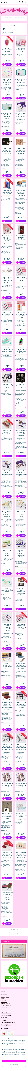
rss (22, 1068)
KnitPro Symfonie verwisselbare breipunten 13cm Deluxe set (21, 473)
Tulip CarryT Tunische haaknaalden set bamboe (7, 279)
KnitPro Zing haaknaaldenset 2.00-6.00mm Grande (7, 81)
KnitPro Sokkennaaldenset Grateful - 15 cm (7, 349)
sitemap (19, 1068)
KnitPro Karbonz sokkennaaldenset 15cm (7, 385)
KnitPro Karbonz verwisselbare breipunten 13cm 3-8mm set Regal (21, 747)
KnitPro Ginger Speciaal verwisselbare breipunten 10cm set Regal (7, 706)
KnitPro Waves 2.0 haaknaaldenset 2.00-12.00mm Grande (7, 115)
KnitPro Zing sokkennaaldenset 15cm (21, 278)
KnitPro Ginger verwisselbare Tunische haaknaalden (21, 193)
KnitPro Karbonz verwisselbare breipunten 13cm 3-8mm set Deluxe (7, 747)
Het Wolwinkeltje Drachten (8, 1061)
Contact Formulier (5, 1024)
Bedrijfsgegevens (5, 997)
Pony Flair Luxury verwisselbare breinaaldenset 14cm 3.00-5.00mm (7, 896)
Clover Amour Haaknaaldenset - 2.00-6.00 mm (7, 192)
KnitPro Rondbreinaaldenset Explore (7, 590)
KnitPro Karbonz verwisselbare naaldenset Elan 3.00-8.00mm (7, 855)
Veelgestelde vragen (5, 1003)
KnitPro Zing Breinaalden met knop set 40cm (7, 432)
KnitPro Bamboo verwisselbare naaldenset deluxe (7, 552)
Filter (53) (14, 25)
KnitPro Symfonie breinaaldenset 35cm (21, 785)
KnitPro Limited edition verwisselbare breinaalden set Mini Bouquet (21, 592)
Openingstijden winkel (6, 1025)
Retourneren (4, 1002)
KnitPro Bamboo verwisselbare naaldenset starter (21, 513)
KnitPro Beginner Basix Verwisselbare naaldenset (7, 513)
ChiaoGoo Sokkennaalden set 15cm (21, 385)
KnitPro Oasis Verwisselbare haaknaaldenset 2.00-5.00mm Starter (7, 152)
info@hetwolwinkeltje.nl (9, 1022)
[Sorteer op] (14, 29)
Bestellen (8, 64)
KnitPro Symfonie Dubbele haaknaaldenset (21, 114)
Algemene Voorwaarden (6, 1005)
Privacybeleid (4, 1007)
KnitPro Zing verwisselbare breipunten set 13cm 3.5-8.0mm (21, 626)
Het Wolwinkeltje (6, 1013)
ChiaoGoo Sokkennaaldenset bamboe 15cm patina (21, 350)
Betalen (2, 998)
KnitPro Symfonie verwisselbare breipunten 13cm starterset (21, 433)
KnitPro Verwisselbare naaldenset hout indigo (7, 666)
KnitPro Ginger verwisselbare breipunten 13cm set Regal (21, 666)
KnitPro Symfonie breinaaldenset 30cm (7, 785)
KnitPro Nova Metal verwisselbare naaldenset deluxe (21, 553)
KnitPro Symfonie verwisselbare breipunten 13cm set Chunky (7, 473)
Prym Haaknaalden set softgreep (7, 49)
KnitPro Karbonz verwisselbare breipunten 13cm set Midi (21, 705)
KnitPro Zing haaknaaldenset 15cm (21, 49)
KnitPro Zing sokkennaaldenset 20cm (7, 314)
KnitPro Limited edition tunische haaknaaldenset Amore (7, 238)
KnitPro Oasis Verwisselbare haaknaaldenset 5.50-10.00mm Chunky (21, 152)
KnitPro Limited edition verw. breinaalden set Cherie (7, 816)
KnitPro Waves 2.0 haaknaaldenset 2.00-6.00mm (21, 80)
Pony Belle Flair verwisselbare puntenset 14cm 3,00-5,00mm (21, 855)
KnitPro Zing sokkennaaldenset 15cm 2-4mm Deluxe (21, 315)
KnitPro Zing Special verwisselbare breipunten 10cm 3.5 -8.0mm (7, 627)
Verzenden (3, 1000)
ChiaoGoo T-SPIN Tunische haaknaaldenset (21, 237)
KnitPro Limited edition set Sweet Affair (21, 815)
